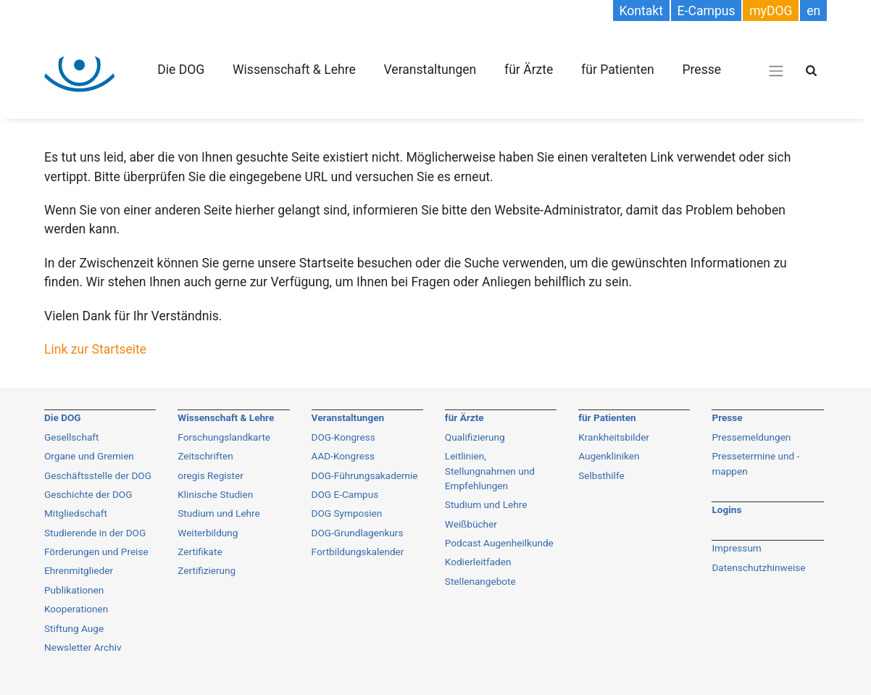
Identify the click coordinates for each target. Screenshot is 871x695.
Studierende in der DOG (95, 532)
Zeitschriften (205, 456)
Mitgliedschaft (75, 513)
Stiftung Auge (74, 628)
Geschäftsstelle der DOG (97, 475)
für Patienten (617, 69)
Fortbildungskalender (358, 551)
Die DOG (180, 69)
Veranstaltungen (429, 69)
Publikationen (74, 590)
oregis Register (210, 475)
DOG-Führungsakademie (365, 475)
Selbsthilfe (601, 475)
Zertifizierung (207, 570)
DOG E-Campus (345, 494)
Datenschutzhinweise (758, 567)
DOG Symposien (347, 513)
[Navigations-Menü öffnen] (776, 70)
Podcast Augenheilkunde (499, 543)
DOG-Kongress (343, 437)
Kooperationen (76, 609)
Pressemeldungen (751, 437)
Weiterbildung (208, 532)
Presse (701, 69)
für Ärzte (528, 69)
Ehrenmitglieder (78, 570)
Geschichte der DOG (88, 494)
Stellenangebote (480, 581)
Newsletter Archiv (83, 647)
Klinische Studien (215, 494)
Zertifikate (200, 551)
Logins (726, 509)
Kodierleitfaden (478, 561)
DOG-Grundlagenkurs (358, 532)
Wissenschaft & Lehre (294, 69)
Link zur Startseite (95, 349)
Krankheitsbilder (613, 437)
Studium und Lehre (219, 513)
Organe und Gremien (89, 456)
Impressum (736, 548)
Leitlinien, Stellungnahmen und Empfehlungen (490, 470)
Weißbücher (471, 524)
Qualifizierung (475, 437)
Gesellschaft (71, 437)
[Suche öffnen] (811, 70)
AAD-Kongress (343, 456)
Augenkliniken (608, 456)
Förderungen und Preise (96, 551)
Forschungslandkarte (224, 437)
